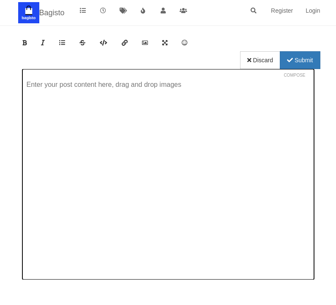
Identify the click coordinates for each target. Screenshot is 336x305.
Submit (300, 60)
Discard (260, 60)
